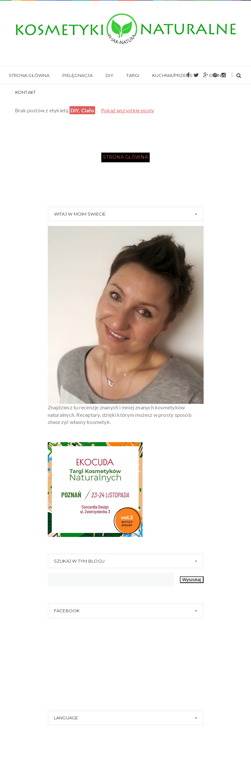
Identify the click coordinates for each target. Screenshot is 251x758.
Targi (132, 75)
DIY (109, 75)
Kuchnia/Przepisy (174, 75)
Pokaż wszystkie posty (127, 110)
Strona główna (29, 75)
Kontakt (25, 92)
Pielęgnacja (77, 75)
